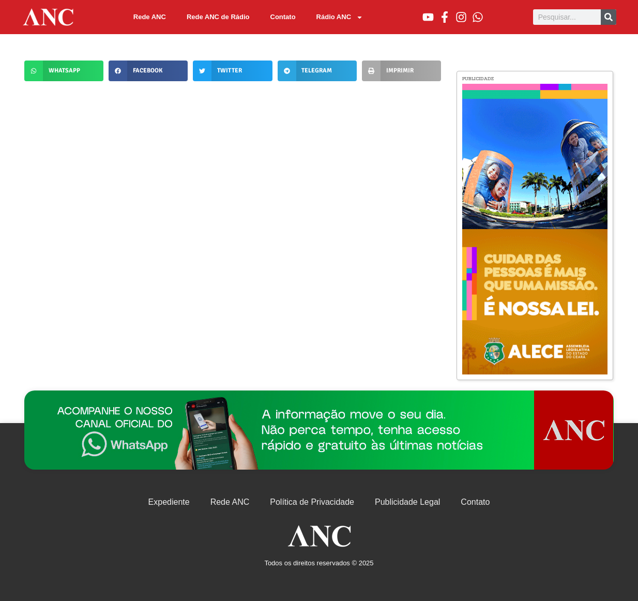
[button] (63, 71)
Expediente (169, 502)
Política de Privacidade (312, 502)
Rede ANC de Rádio (218, 17)
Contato (283, 17)
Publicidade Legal (407, 502)
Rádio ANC (339, 17)
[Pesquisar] (608, 17)
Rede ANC (149, 17)
